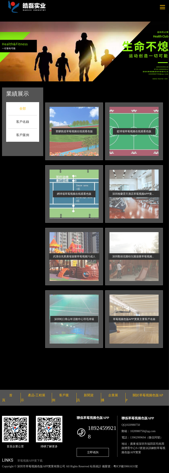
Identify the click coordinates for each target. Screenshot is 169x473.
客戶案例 (22, 135)
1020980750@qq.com (143, 431)
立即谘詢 (92, 452)
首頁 (68, 90)
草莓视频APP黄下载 (30, 460)
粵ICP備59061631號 (125, 466)
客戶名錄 (22, 121)
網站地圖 (6, 470)
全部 (22, 108)
